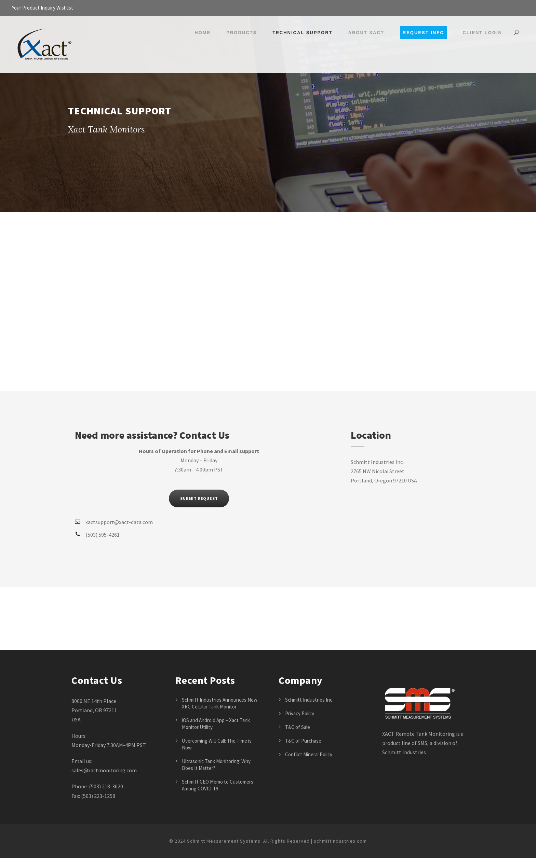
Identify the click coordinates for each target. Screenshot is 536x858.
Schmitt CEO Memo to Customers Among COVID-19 (217, 785)
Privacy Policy (299, 713)
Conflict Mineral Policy (308, 754)
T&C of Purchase (303, 740)
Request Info (423, 32)
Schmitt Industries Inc (308, 700)
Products (241, 32)
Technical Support (302, 32)
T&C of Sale (297, 727)
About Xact (366, 32)
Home (203, 32)
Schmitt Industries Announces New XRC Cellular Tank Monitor (219, 703)
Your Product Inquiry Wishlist (42, 7)
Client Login (482, 32)
